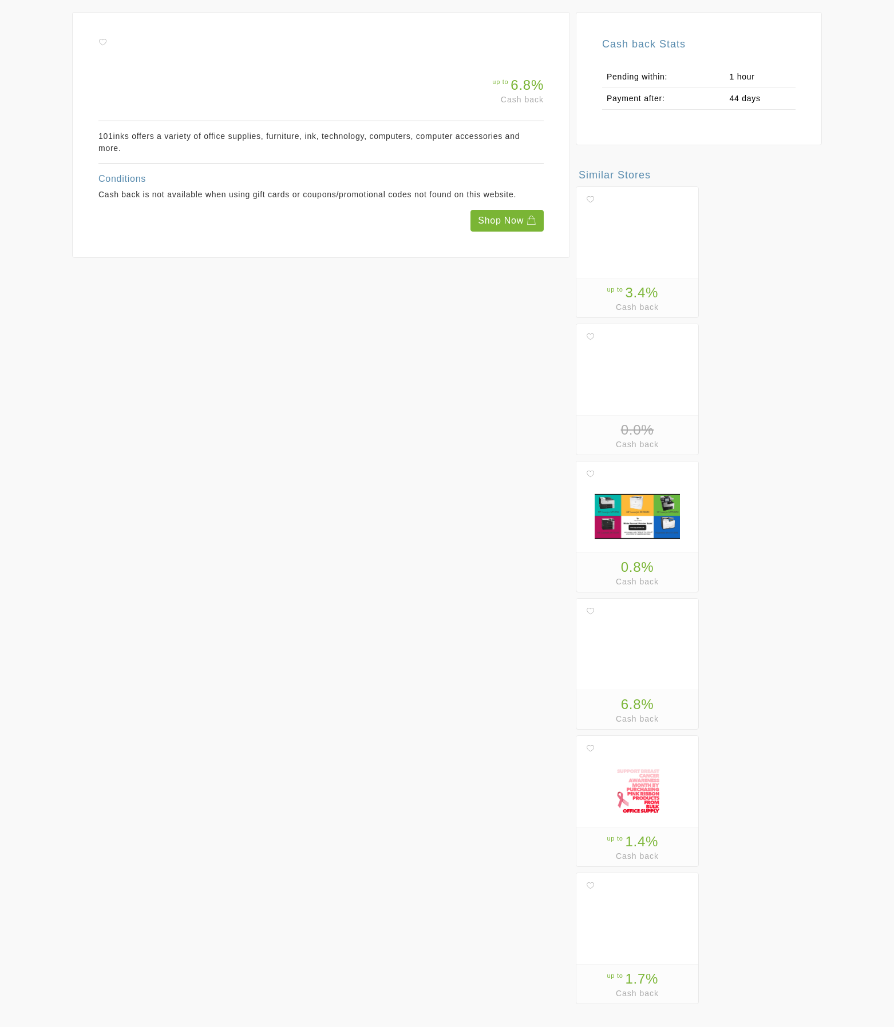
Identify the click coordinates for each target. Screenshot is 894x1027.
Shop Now (507, 220)
